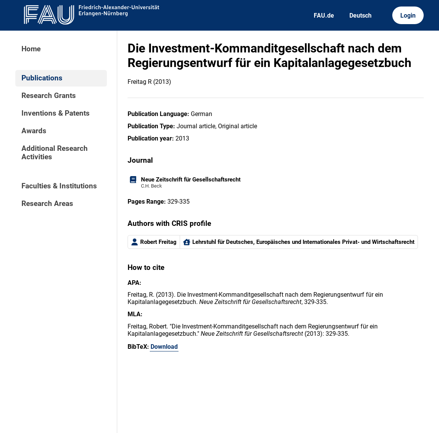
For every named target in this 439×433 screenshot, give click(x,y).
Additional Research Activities (54, 152)
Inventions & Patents (55, 113)
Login (408, 15)
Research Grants (48, 96)
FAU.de (324, 15)
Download (164, 346)
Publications (41, 78)
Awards (33, 131)
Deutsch (360, 15)
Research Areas (47, 203)
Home (31, 49)
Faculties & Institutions (59, 186)
